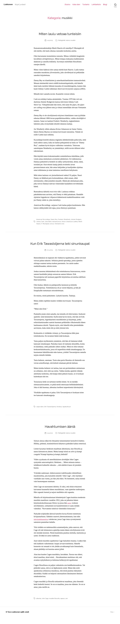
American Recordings (43, 219)
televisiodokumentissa (42, 526)
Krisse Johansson (69, 221)
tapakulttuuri (68, 413)
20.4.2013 (50, 257)
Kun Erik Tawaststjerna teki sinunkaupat (60, 246)
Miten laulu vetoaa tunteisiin (60, 33)
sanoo (69, 510)
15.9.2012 (50, 440)
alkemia (39, 605)
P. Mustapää (46, 224)
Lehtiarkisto (96, 4)
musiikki (73, 40)
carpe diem (40, 413)
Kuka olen (76, 4)
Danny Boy (55, 219)
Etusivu (67, 4)
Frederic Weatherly (65, 219)
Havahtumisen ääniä (60, 432)
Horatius (60, 413)
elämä (68, 40)
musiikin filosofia (55, 605)
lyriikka (77, 221)
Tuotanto (85, 4)
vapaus (63, 605)
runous (52, 224)
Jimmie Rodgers (78, 219)
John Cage (45, 605)
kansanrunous (58, 221)
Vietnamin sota (60, 224)
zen (68, 605)
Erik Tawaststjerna (51, 413)
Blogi (105, 4)
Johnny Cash (40, 221)
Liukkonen (9, 4)
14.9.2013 (50, 40)
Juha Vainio (49, 221)
